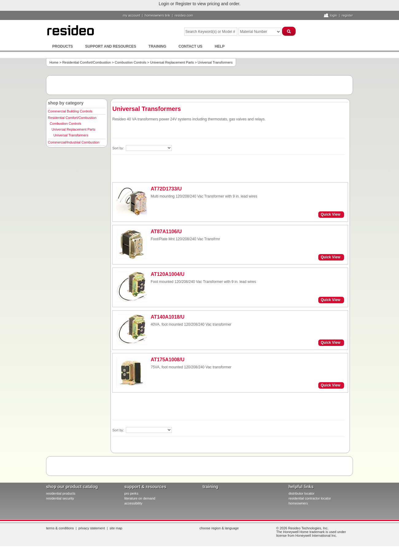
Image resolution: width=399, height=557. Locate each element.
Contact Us (191, 46)
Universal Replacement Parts (172, 62)
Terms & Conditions (60, 528)
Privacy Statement (92, 528)
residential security (60, 498)
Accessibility (133, 503)
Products (62, 46)
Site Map (116, 528)
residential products (60, 493)
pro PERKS (131, 493)
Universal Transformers (70, 135)
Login (333, 15)
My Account (131, 15)
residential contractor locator (310, 498)
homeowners (298, 503)
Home (53, 62)
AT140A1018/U (167, 317)
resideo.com (184, 15)
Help (219, 46)
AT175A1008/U (167, 359)
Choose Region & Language (219, 528)
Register (347, 15)
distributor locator (301, 493)
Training (157, 46)
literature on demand (139, 498)
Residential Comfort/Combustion (86, 62)
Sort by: (118, 148)
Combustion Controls (130, 62)
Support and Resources (110, 46)
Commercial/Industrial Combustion (73, 142)
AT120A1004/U (167, 274)
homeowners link (157, 15)
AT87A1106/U (166, 231)
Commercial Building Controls (70, 111)
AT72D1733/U (166, 188)
